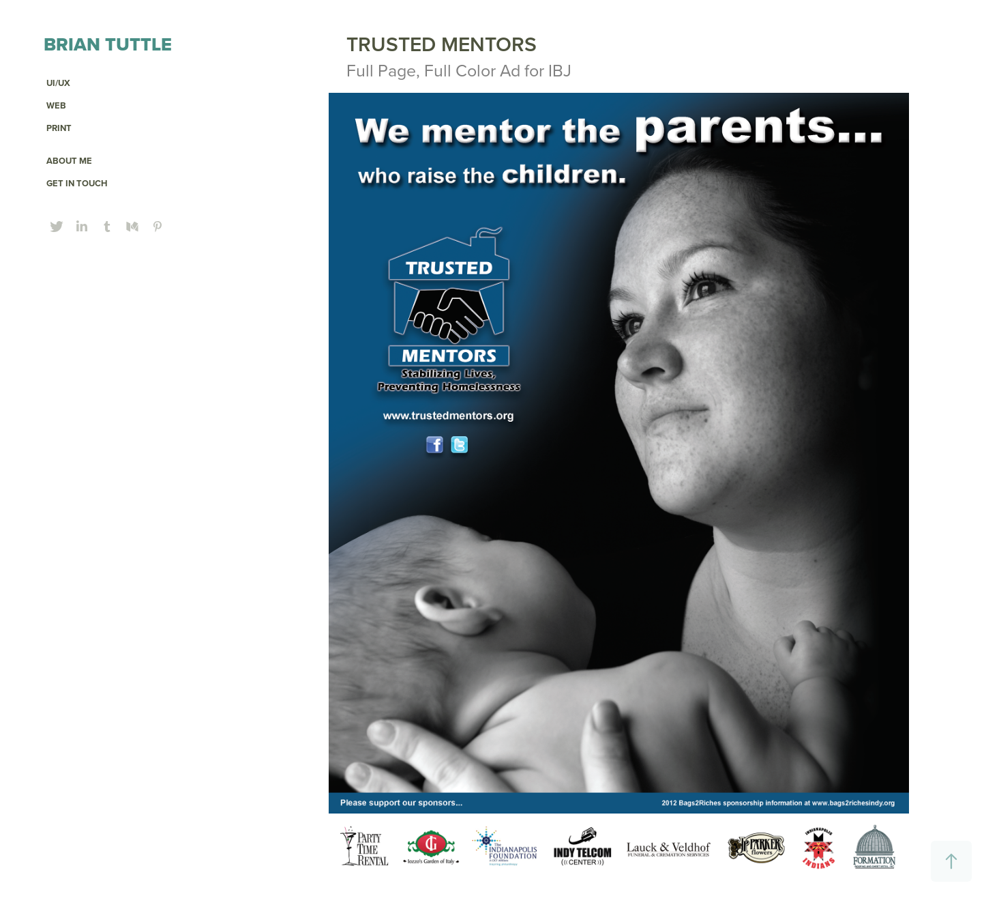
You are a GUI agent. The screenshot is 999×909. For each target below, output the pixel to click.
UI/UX (58, 82)
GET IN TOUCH (77, 183)
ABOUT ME (69, 160)
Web (56, 105)
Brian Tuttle (108, 44)
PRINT (59, 127)
